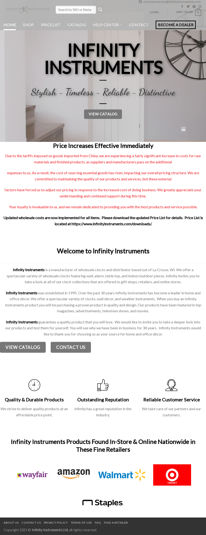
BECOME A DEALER (175, 24)
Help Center (107, 24)
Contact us (31, 522)
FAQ (98, 522)
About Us (11, 522)
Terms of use (81, 522)
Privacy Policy (56, 522)
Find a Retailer (116, 522)
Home (10, 24)
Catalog (77, 24)
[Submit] (100, 10)
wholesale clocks (56, 276)
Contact (138, 24)
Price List (51, 24)
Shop (28, 24)
